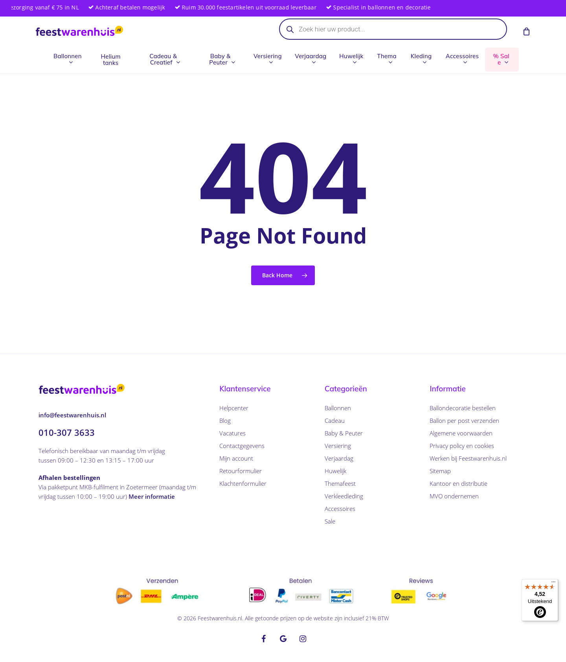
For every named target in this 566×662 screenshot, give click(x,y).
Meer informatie (152, 496)
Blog (225, 420)
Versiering (338, 446)
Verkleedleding (344, 496)
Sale (330, 521)
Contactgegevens (242, 446)
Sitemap (440, 471)
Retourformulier (240, 471)
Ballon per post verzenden (464, 420)
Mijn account (236, 458)
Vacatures (232, 433)
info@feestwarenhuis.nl (72, 415)
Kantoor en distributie (458, 483)
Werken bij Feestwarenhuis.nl (468, 458)
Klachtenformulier (242, 483)
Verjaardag (339, 458)
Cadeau (335, 420)
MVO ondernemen (454, 496)
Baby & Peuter (344, 433)
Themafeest (340, 483)
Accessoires (340, 509)
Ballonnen (338, 408)
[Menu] (553, 583)
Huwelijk (335, 471)
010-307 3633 (67, 432)
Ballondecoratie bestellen (463, 408)
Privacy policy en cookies (462, 446)
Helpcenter (233, 408)
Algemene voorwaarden (461, 433)
